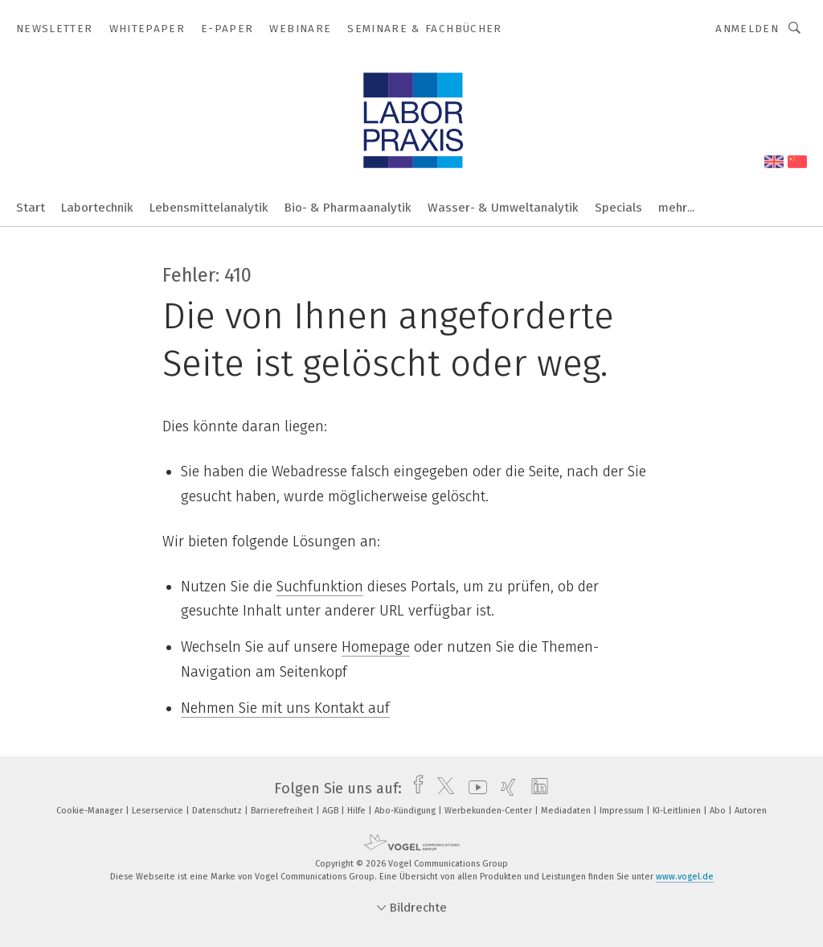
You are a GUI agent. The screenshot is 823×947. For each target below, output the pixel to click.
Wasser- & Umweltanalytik (503, 207)
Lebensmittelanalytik (208, 207)
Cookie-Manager (90, 810)
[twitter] (442, 788)
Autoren (751, 810)
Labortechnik (97, 207)
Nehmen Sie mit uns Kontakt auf (285, 708)
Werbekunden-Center (489, 810)
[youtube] (474, 788)
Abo (719, 810)
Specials (618, 207)
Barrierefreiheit (283, 810)
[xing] (504, 788)
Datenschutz (218, 810)
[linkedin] (536, 788)
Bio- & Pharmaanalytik (348, 207)
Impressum (623, 810)
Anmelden (747, 28)
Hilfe (357, 810)
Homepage (376, 647)
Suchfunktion (319, 586)
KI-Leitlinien (678, 810)
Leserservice (159, 810)
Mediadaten (567, 810)
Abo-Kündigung (406, 810)
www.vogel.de (685, 876)
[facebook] (414, 788)
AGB (331, 810)
